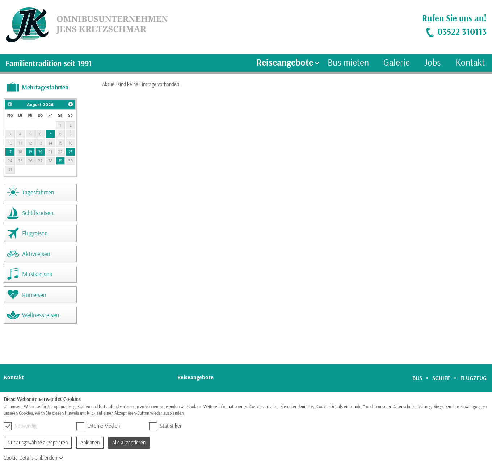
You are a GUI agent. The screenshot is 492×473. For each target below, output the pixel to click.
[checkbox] (8, 426)
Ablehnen (90, 442)
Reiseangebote (284, 62)
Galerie (396, 62)
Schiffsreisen (38, 213)
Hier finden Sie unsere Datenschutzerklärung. (226, 413)
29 (60, 160)
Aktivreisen (36, 254)
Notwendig (20, 426)
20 (40, 151)
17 (10, 151)
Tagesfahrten (38, 192)
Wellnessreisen (40, 315)
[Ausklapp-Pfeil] (317, 62)
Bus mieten (348, 62)
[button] (10, 104)
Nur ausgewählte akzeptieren (38, 442)
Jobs (432, 62)
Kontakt (470, 62)
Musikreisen (37, 274)
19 (30, 151)
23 (70, 151)
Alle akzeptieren (129, 442)
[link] (84, 25)
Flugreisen (35, 233)
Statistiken (165, 426)
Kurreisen (34, 294)
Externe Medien (98, 426)
